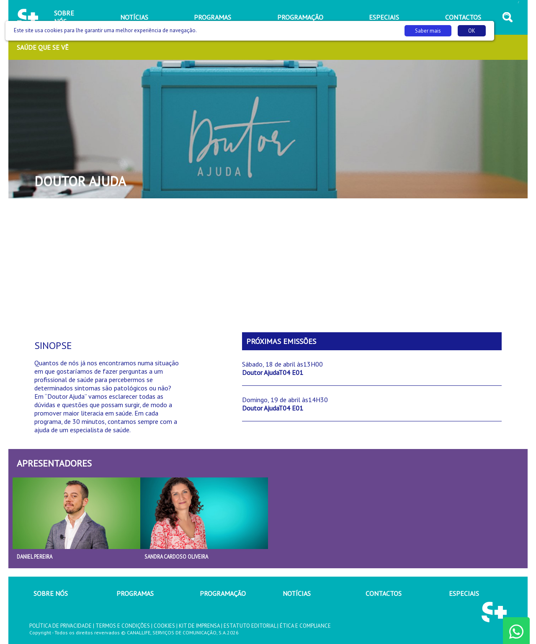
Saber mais (428, 30)
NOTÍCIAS (297, 593)
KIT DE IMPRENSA (199, 625)
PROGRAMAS (135, 593)
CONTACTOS (384, 593)
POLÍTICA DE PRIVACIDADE (60, 625)
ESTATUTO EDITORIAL (250, 625)
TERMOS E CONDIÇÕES (122, 625)
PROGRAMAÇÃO (223, 593)
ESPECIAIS (464, 593)
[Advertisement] (268, 265)
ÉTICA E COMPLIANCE (305, 625)
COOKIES (164, 625)
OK (471, 30)
